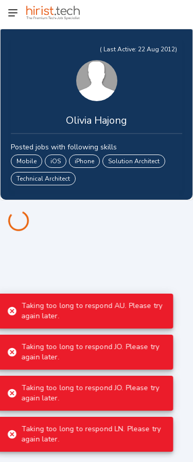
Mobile (26, 161)
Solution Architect (134, 161)
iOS (55, 161)
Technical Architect (43, 179)
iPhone (84, 161)
